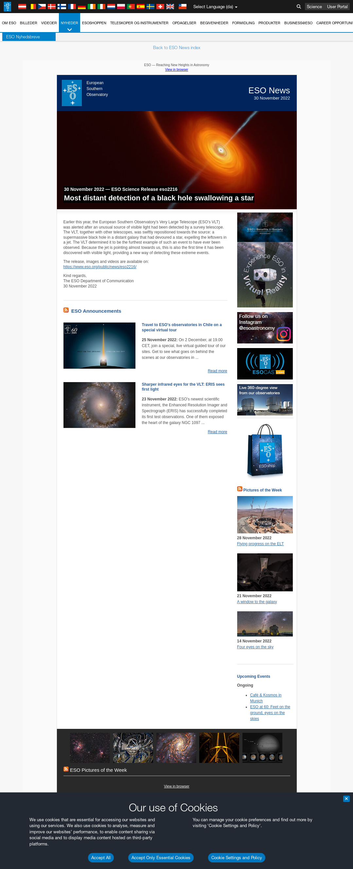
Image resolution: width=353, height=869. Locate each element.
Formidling (243, 23)
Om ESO (9, 23)
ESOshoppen (94, 23)
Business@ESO (298, 23)
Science (314, 6)
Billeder (28, 23)
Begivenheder (214, 23)
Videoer (49, 23)
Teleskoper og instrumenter (139, 23)
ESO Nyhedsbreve (21, 36)
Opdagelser (184, 23)
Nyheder (69, 27)
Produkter (269, 23)
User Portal (337, 6)
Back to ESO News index (176, 47)
